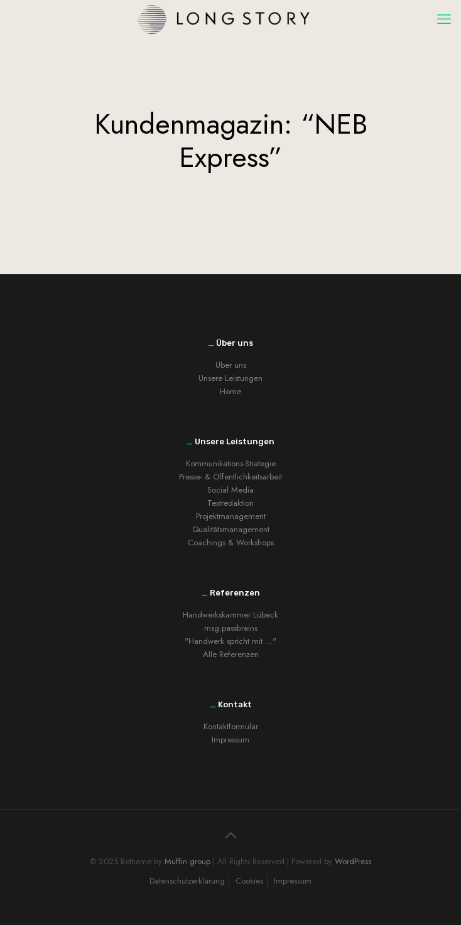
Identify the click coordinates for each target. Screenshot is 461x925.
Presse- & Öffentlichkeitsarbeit (230, 477)
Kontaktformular (230, 726)
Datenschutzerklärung (187, 881)
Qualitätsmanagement (230, 529)
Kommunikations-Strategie (231, 463)
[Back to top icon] (230, 835)
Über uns (230, 365)
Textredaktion (230, 503)
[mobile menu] (444, 18)
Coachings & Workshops (231, 542)
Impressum (230, 740)
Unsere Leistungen (230, 378)
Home (230, 391)
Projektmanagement (231, 516)
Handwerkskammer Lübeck (230, 615)
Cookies (249, 881)
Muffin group (187, 861)
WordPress (353, 861)
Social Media (230, 490)
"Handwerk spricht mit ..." (230, 641)
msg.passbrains (231, 628)
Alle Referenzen (231, 654)
